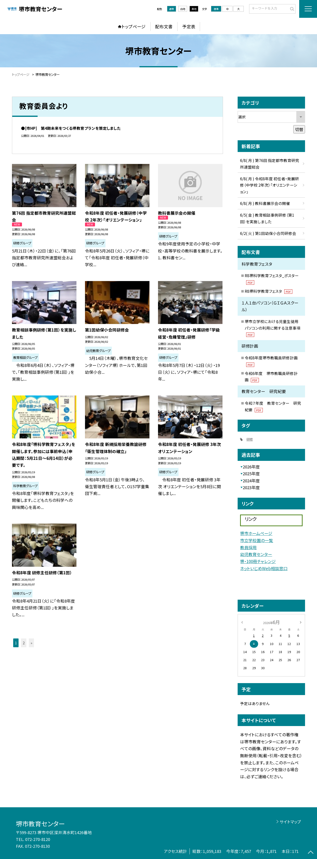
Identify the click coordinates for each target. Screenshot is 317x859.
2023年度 (251, 487)
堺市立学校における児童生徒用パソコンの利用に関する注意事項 (272, 328)
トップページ (134, 26)
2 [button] (24, 642)
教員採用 (248, 547)
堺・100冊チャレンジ (258, 561)
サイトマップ (290, 822)
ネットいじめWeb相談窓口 (263, 568)
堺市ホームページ (256, 533)
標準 (216, 9)
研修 (249, 439)
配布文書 (164, 26)
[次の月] (300, 622)
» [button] (31, 642)
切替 (299, 129)
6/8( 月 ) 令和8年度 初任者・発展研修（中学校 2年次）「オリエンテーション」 (269, 185)
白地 (182, 9)
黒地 (193, 9)
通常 (171, 9)
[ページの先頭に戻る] (310, 852)
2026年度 (251, 467)
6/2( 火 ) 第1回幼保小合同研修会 (268, 233)
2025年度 (251, 473)
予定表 (188, 26)
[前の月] (242, 622)
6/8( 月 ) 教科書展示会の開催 (265, 203)
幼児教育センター (256, 554)
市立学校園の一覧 (256, 540)
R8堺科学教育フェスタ (268, 291)
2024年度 (251, 481)
